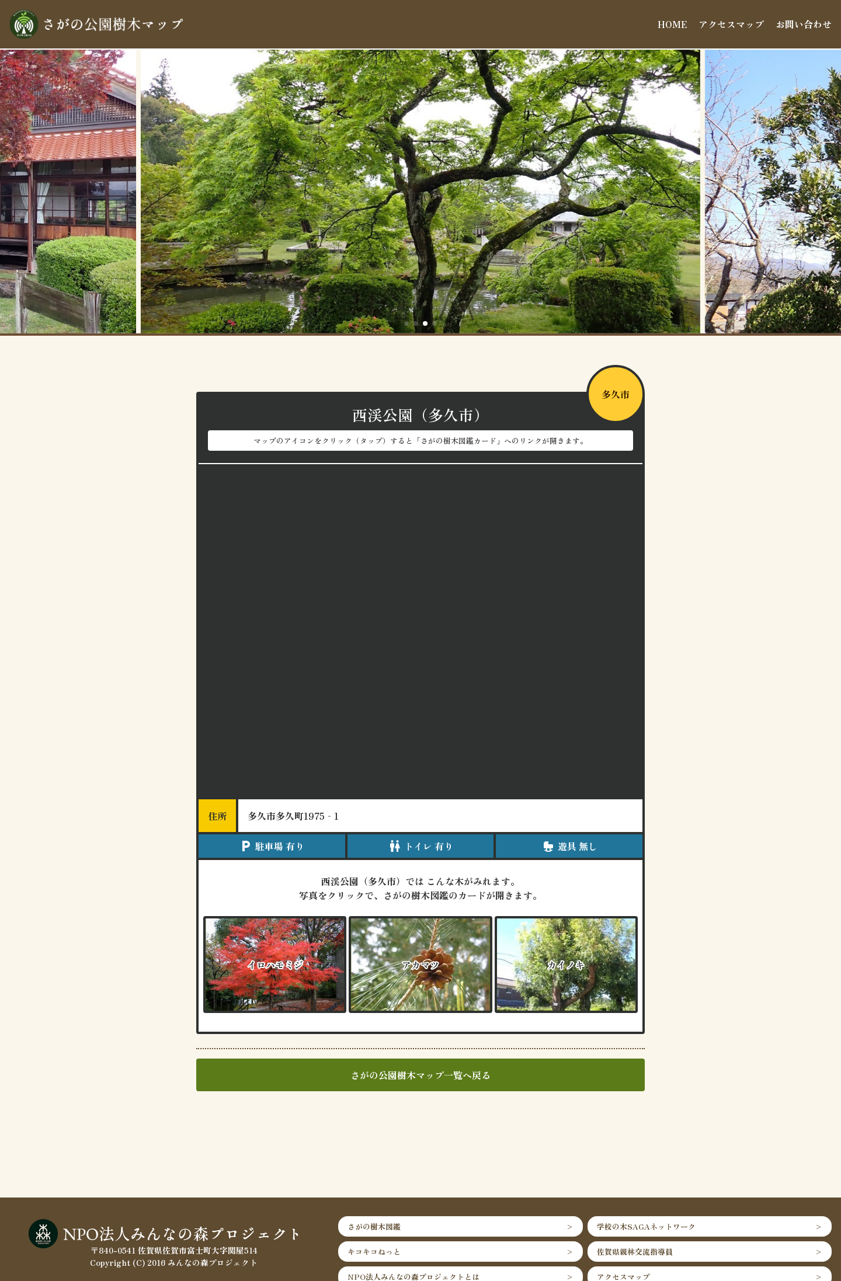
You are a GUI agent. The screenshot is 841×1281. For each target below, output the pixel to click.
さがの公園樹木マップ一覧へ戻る (420, 1075)
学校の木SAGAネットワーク (646, 1226)
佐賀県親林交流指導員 (635, 1251)
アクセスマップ (731, 24)
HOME (672, 24)
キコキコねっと (374, 1251)
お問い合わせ (804, 24)
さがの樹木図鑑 (374, 1226)
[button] (406, 323)
